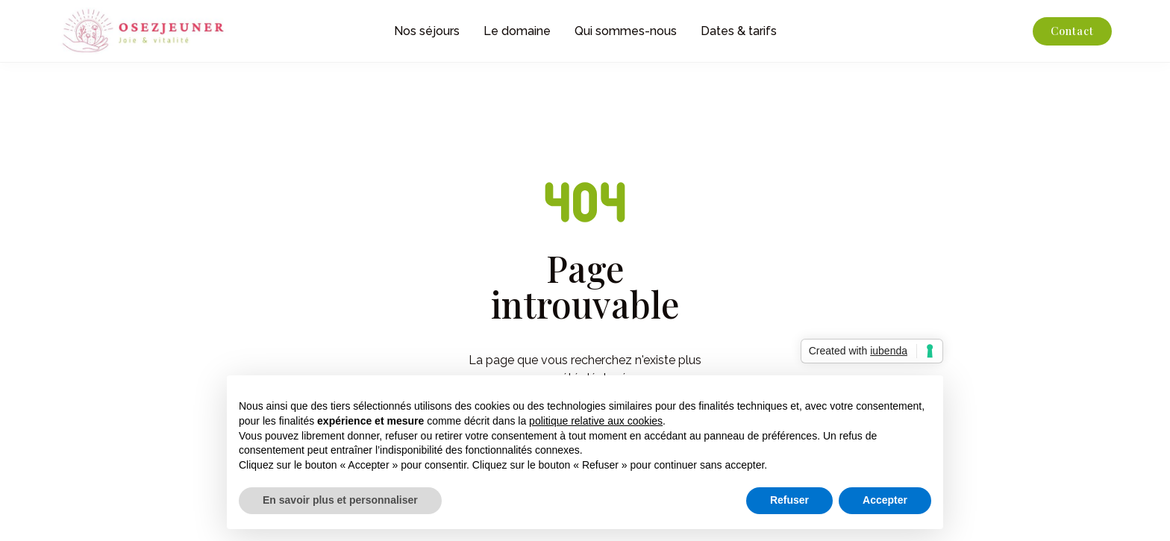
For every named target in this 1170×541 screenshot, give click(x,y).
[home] (168, 30)
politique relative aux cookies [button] (596, 421)
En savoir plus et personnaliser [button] (340, 500)
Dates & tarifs (739, 31)
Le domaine (517, 31)
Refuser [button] (789, 500)
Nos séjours (427, 31)
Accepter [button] (885, 500)
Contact (1072, 30)
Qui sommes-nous (626, 31)
